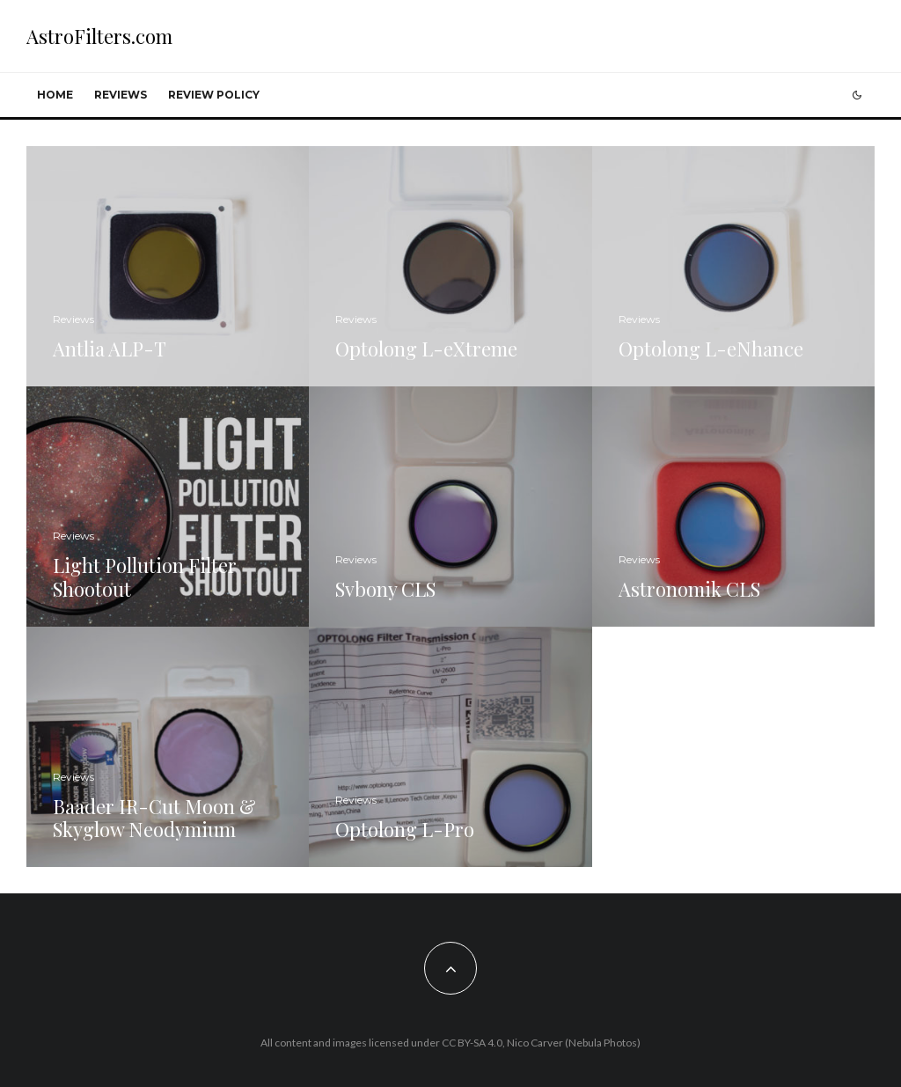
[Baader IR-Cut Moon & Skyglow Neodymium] (167, 747)
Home (55, 94)
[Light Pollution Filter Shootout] (167, 506)
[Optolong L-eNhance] (733, 266)
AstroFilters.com (99, 36)
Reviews (120, 94)
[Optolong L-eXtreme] (450, 266)
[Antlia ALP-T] (167, 266)
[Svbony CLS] (450, 506)
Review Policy (214, 94)
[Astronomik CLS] (733, 506)
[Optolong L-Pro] (450, 747)
